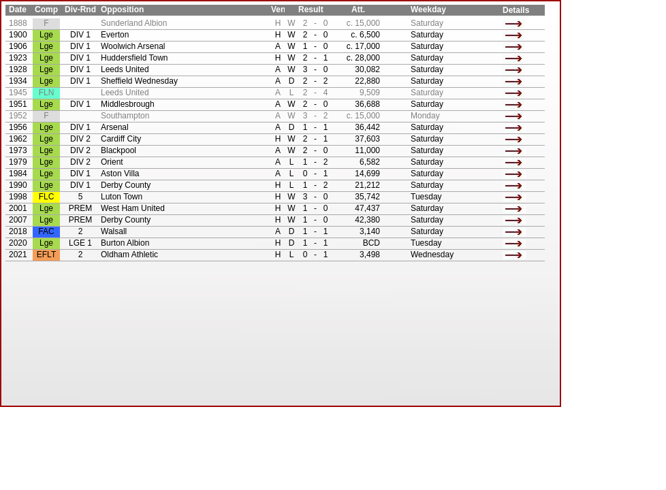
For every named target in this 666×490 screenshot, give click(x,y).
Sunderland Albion (134, 23)
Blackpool (118, 150)
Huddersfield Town (134, 58)
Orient (112, 162)
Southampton (125, 115)
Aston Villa (120, 173)
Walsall (114, 231)
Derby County (125, 185)
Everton (115, 34)
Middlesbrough (128, 104)
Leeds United (125, 69)
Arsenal (115, 127)
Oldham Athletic (129, 254)
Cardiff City (121, 139)
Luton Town (121, 196)
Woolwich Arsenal (133, 46)
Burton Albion (125, 243)
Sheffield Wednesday (139, 81)
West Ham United (133, 208)
